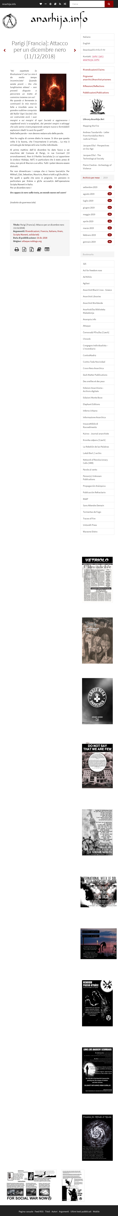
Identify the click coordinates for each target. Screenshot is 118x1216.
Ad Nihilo (87, 276)
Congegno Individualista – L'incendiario (95, 347)
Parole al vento (90, 469)
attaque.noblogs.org (32, 241)
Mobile (96, 1211)
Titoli (47, 1211)
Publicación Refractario (94, 492)
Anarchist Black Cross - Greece (97, 289)
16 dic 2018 (42, 237)
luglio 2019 (97, 200)
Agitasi (86, 283)
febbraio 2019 (97, 234)
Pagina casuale (26, 1211)
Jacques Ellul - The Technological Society (93, 157)
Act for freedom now (92, 270)
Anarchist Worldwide (93, 303)
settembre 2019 (97, 187)
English (86, 43)
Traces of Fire (89, 518)
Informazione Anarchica (94, 417)
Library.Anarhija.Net (93, 119)
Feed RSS (39, 1211)
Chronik (86, 338)
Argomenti (64, 1211)
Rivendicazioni (32, 231)
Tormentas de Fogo (92, 511)
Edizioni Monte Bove (92, 397)
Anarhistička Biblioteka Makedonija (94, 311)
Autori (54, 1211)
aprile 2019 (97, 221)
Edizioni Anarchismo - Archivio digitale (93, 389)
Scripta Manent (20, 234)
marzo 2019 (97, 228)
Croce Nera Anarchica (93, 368)
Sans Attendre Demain (93, 505)
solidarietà (34, 234)
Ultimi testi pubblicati (81, 1211)
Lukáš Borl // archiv (92, 453)
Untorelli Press (90, 524)
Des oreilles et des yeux (94, 381)
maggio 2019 (97, 214)
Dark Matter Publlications (95, 374)
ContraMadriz (89, 355)
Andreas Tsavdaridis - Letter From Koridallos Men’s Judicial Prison (96, 135)
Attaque (86, 325)
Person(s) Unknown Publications (92, 478)
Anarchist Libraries (92, 296)
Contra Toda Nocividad (94, 361)
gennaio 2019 (97, 241)
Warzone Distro (90, 531)
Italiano (52, 231)
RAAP (85, 498)
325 (84, 263)
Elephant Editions (91, 404)
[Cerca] (87, 4)
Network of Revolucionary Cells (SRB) (95, 461)
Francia (44, 231)
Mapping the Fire (91, 125)
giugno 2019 (97, 207)
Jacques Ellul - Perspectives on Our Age (96, 147)
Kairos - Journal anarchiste (96, 433)
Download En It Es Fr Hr (94, 49)
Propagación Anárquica (94, 485)
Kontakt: (93, 58)
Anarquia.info (89, 319)
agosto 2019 (97, 193)
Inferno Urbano (90, 410)
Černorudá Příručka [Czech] (96, 332)
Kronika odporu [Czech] (94, 440)
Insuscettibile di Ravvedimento (90, 425)
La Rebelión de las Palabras (96, 446)
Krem (60, 231)
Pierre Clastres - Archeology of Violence (97, 167)
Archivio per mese (91, 177)
